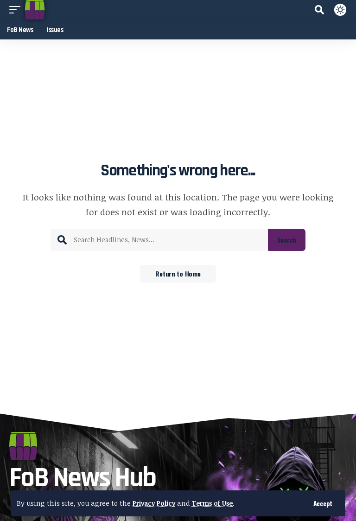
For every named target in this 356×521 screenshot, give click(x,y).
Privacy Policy (155, 503)
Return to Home (177, 274)
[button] (322, 503)
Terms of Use (216, 503)
